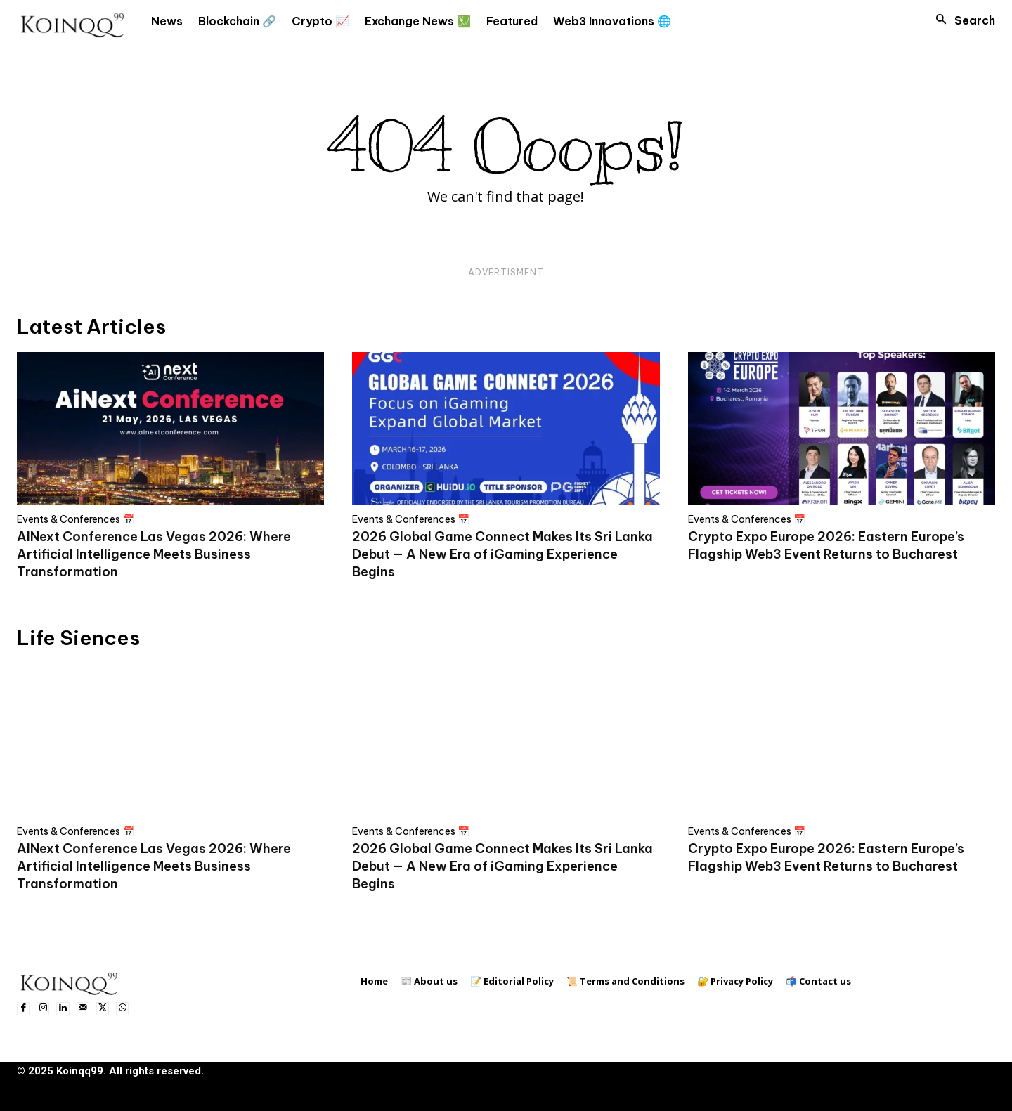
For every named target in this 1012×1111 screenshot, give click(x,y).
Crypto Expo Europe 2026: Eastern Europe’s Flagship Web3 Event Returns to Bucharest (826, 545)
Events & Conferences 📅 (75, 519)
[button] (961, 20)
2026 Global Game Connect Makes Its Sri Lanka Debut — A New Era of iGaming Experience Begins (502, 554)
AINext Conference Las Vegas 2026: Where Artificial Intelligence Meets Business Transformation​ (154, 554)
